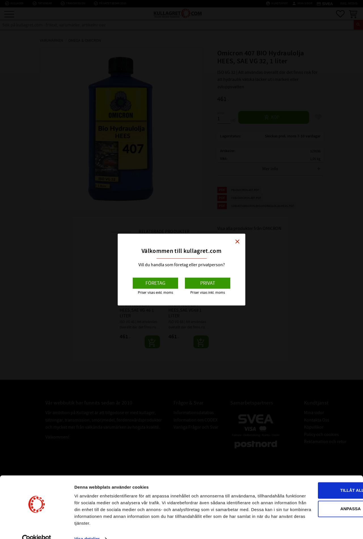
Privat (207, 283)
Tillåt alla (315, 472)
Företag (155, 283)
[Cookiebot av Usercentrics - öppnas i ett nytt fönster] (37, 528)
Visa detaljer (87, 527)
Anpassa (316, 490)
